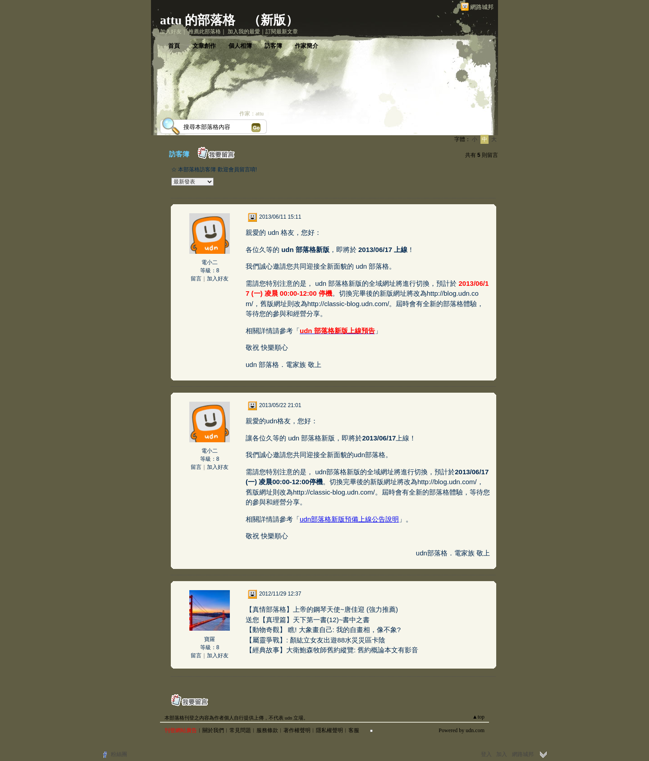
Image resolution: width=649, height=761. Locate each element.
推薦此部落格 (204, 31)
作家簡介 (306, 45)
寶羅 (209, 639)
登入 (486, 754)
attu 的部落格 (197, 20)
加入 (501, 754)
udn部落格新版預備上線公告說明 (349, 519)
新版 (273, 20)
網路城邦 (482, 7)
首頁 (174, 45)
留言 (196, 278)
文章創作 (204, 45)
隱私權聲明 (329, 730)
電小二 (209, 262)
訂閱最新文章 (281, 31)
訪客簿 (273, 45)
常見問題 (240, 730)
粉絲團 (119, 754)
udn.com (475, 730)
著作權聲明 (297, 730)
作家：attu (251, 113)
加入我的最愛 (244, 31)
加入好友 (171, 31)
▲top (478, 717)
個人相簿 (240, 45)
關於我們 (213, 730)
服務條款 (267, 730)
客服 (353, 730)
